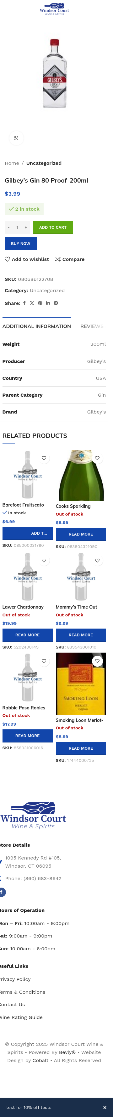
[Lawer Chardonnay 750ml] (28, 577)
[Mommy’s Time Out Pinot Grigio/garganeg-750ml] (81, 577)
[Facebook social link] (24, 303)
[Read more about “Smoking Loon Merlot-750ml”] (81, 748)
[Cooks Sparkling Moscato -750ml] (81, 475)
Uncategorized (44, 163)
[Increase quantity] (26, 227)
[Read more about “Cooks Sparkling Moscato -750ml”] (81, 534)
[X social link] (32, 303)
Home (12, 163)
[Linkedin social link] (48, 303)
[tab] (37, 325)
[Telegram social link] (56, 303)
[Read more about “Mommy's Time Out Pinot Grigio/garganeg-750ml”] (81, 635)
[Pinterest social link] (40, 303)
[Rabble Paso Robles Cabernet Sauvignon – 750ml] (28, 678)
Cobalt (41, 1060)
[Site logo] (54, 9)
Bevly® (67, 1052)
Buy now (20, 243)
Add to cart (53, 227)
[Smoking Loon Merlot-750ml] (81, 684)
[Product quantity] (17, 227)
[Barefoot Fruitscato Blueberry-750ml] (28, 475)
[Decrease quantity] (9, 227)
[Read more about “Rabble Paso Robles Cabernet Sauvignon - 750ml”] (28, 735)
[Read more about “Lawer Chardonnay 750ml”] (28, 635)
